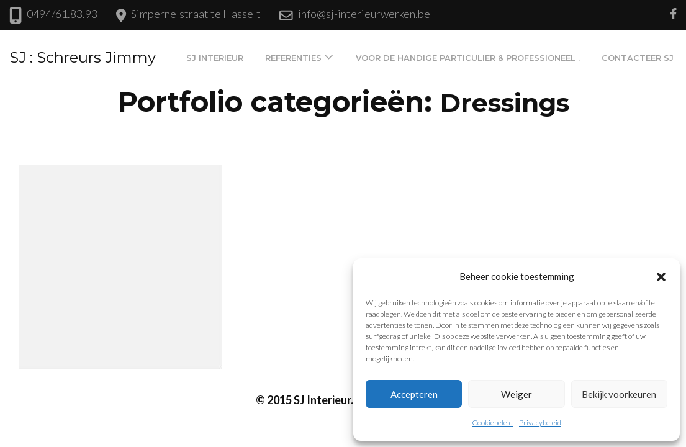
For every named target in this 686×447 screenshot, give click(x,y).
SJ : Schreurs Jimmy (82, 57)
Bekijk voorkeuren (619, 394)
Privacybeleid (540, 422)
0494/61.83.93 (62, 13)
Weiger (516, 394)
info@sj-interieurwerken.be (364, 13)
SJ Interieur (214, 58)
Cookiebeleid (492, 422)
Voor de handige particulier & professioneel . (468, 58)
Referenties (293, 58)
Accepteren (414, 394)
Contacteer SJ (638, 58)
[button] (661, 276)
